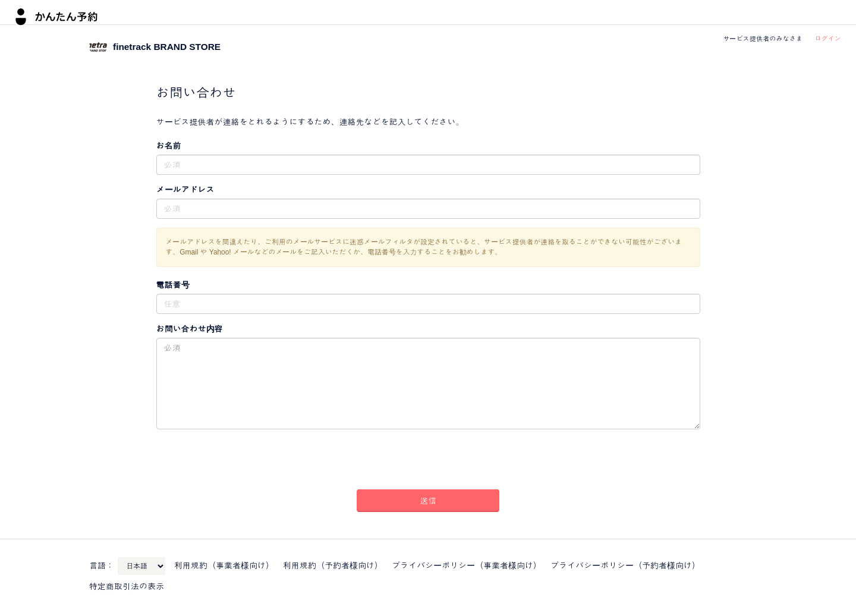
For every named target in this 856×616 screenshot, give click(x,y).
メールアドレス (185, 189)
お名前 (168, 145)
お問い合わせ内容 (189, 329)
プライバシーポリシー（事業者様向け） (467, 565)
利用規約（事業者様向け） (224, 565)
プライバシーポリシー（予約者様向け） (625, 565)
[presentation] (428, 461)
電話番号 (173, 285)
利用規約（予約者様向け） (333, 565)
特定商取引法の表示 (126, 586)
